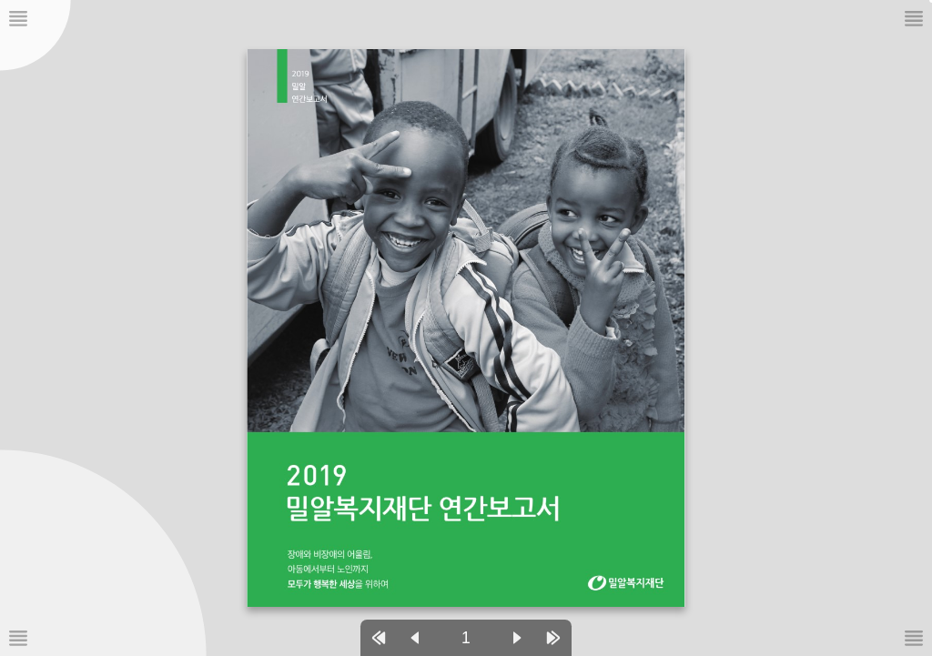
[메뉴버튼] (18, 638)
